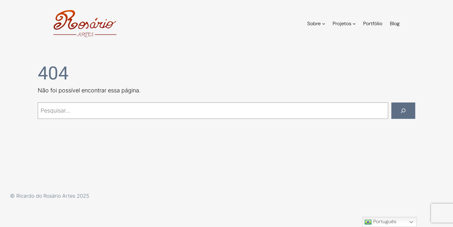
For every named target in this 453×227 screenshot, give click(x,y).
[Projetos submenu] (354, 23)
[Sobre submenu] (323, 23)
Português (380, 222)
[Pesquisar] (403, 110)
